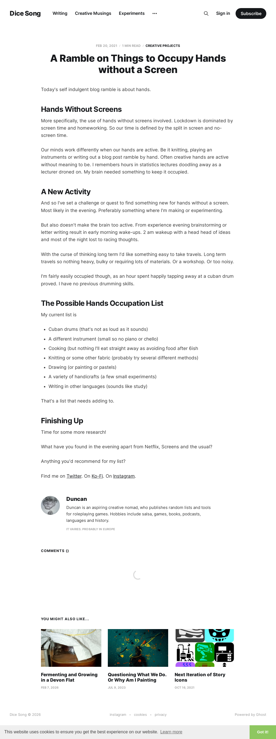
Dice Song (25, 13)
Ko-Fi (97, 476)
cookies (140, 714)
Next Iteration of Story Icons (200, 677)
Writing (60, 13)
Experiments (132, 13)
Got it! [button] (262, 732)
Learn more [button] (171, 732)
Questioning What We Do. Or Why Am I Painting (137, 677)
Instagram (124, 476)
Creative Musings (93, 13)
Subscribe (251, 13)
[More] (155, 13)
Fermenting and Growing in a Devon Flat (69, 677)
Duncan (76, 499)
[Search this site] (206, 13)
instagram (118, 714)
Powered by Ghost (250, 714)
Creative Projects (163, 46)
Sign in (223, 13)
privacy (161, 714)
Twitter (74, 476)
